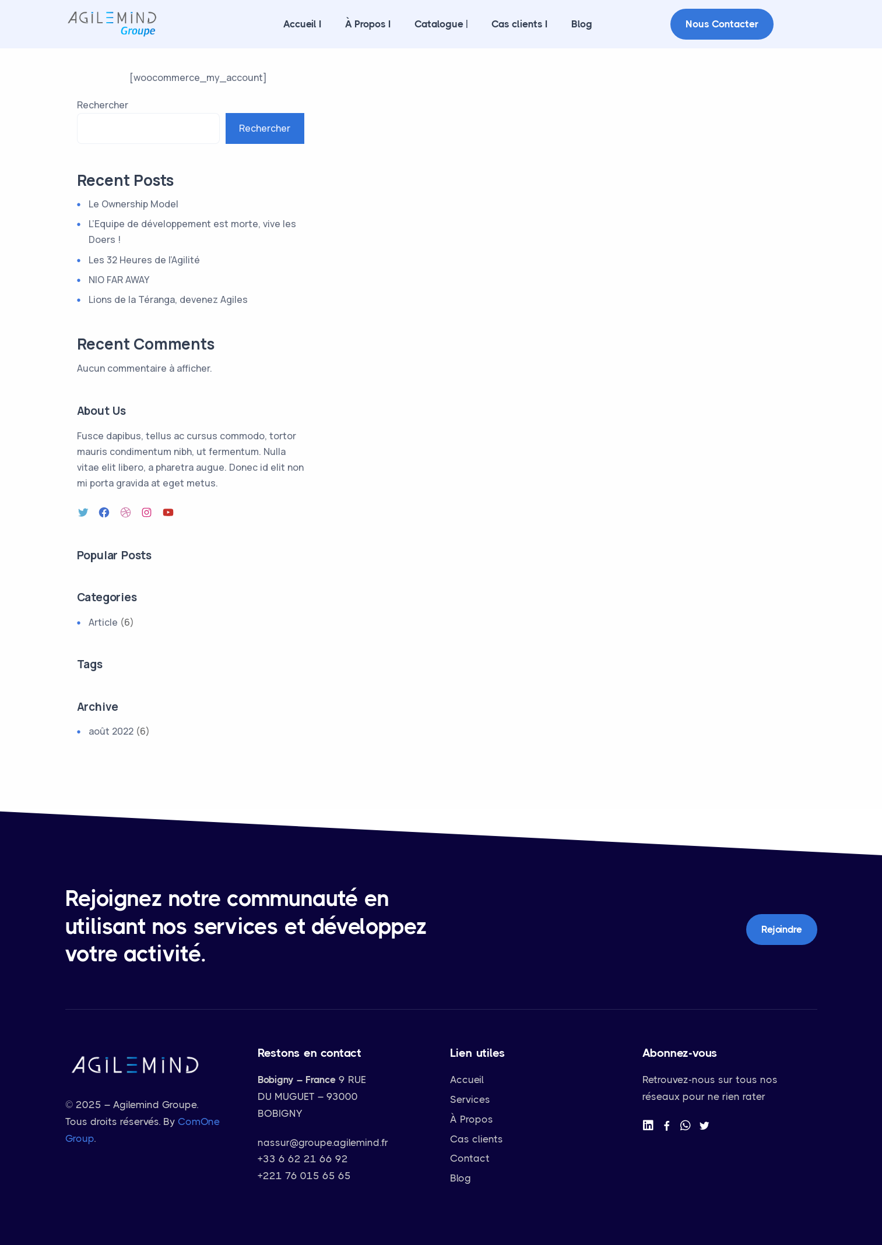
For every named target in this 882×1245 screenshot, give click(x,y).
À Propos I (368, 24)
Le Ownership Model (133, 203)
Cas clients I (519, 24)
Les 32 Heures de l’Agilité (144, 259)
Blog (581, 24)
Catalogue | (441, 24)
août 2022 (111, 731)
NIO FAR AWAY (119, 279)
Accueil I (302, 24)
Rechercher (102, 104)
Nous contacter (722, 24)
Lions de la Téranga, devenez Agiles (168, 299)
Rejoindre (781, 929)
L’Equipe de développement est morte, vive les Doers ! (192, 231)
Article (103, 622)
